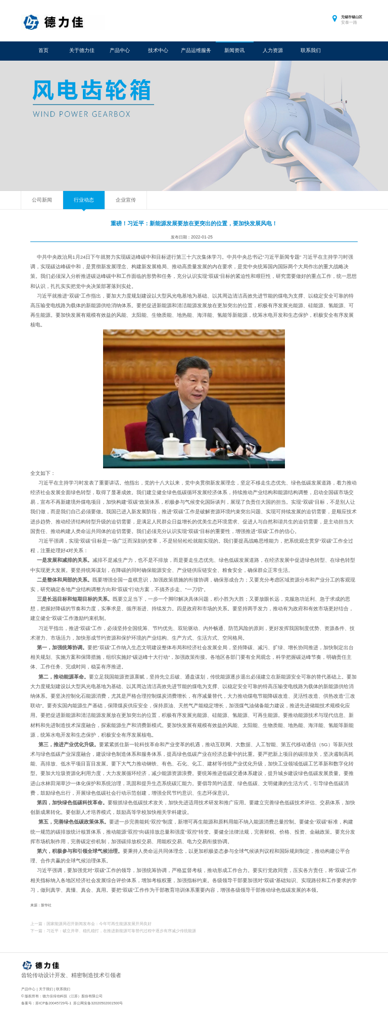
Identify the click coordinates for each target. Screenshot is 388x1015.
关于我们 (46, 989)
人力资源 (273, 50)
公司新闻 (42, 200)
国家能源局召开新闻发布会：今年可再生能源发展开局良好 (99, 923)
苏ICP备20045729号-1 (53, 1003)
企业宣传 (126, 200)
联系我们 (311, 50)
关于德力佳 (81, 50)
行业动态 (84, 200)
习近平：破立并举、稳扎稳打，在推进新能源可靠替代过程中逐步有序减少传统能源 (121, 930)
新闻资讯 (234, 50)
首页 (43, 50)
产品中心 (120, 50)
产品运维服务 (196, 50)
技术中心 (158, 50)
